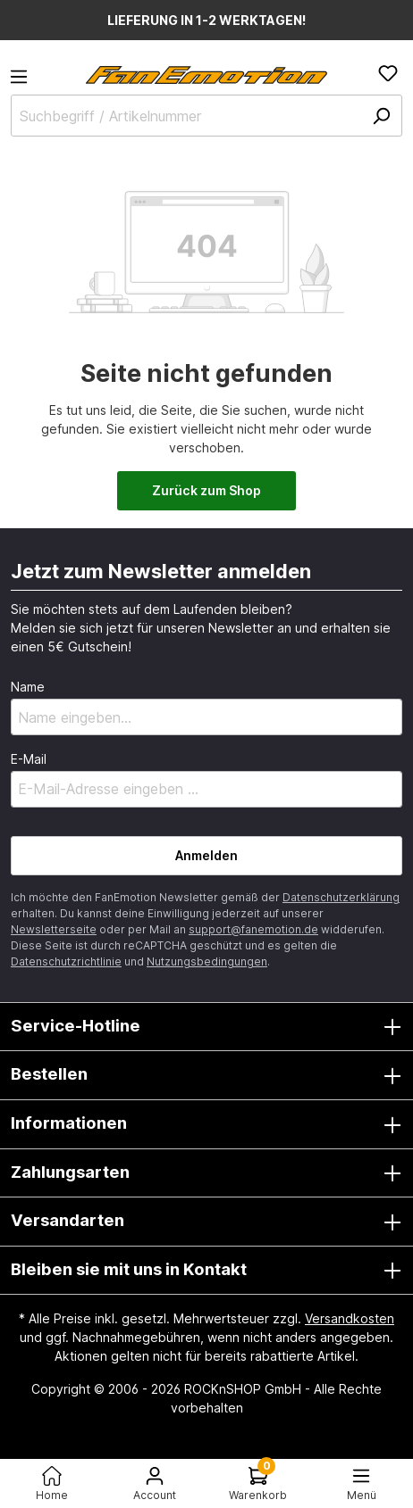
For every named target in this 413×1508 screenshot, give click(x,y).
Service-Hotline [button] (206, 1027)
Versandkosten (349, 1318)
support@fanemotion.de (253, 929)
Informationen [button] (206, 1124)
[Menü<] (362, 1483)
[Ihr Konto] (155, 1483)
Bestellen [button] (206, 1075)
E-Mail (28, 758)
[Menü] (24, 82)
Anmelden (206, 855)
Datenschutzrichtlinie (66, 961)
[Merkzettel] (388, 73)
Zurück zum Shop (206, 490)
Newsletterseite (54, 929)
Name (28, 686)
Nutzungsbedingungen (207, 961)
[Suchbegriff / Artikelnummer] (206, 115)
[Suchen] (380, 115)
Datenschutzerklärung (341, 897)
